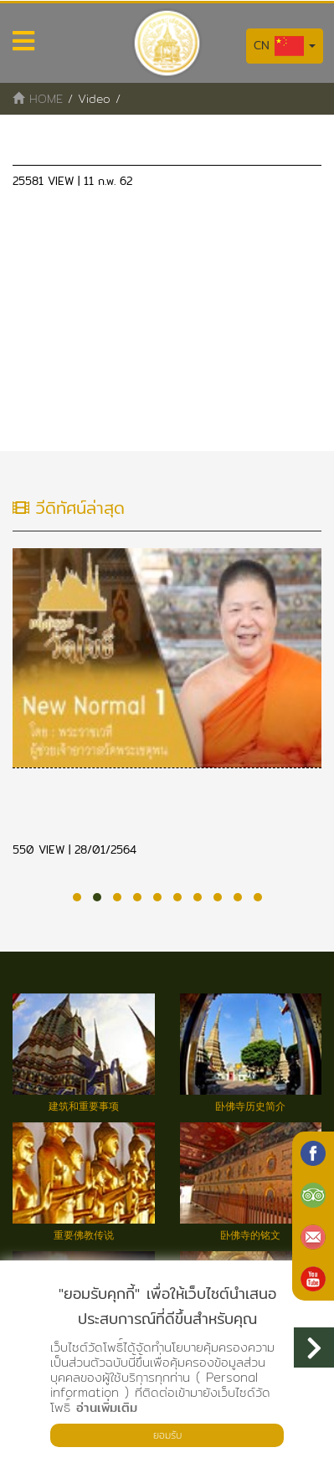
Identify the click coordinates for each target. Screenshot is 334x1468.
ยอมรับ (167, 1435)
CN (285, 46)
